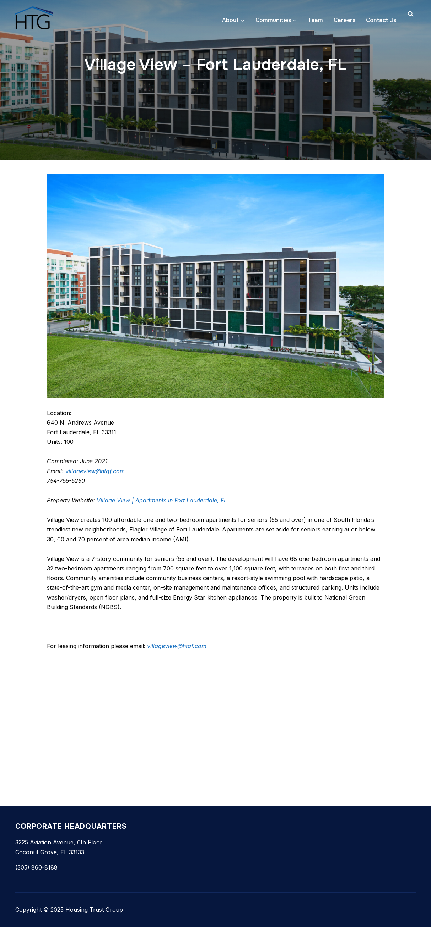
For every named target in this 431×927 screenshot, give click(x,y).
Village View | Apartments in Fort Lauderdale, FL (162, 500)
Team (315, 20)
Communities (273, 20)
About (230, 20)
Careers (344, 20)
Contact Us (381, 20)
